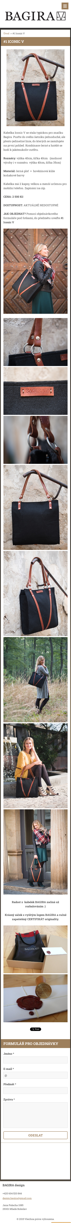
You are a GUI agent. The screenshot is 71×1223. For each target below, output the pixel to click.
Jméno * (8, 1053)
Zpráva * (9, 1099)
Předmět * (9, 1084)
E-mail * (8, 1069)
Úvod (6, 33)
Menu (65, 6)
